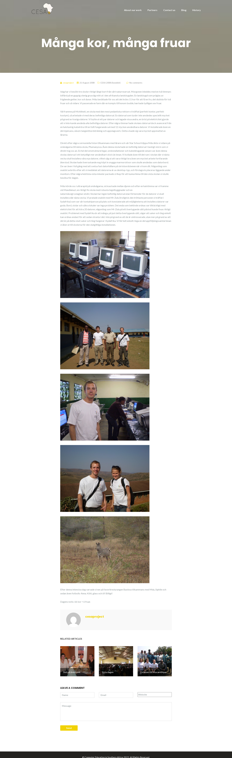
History (196, 10)
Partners (152, 10)
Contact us (169, 10)
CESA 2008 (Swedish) (110, 82)
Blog (183, 10)
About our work (133, 10)
